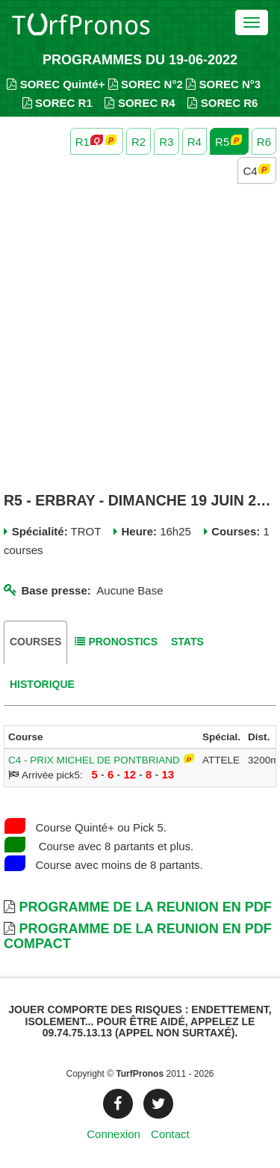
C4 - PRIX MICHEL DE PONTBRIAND (94, 760)
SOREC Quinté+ (56, 84)
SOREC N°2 (145, 84)
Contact (170, 1134)
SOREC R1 (57, 102)
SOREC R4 (140, 102)
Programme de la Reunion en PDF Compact (138, 936)
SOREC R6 (222, 102)
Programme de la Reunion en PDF (145, 907)
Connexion (113, 1134)
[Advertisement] (140, 340)
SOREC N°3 (223, 84)
